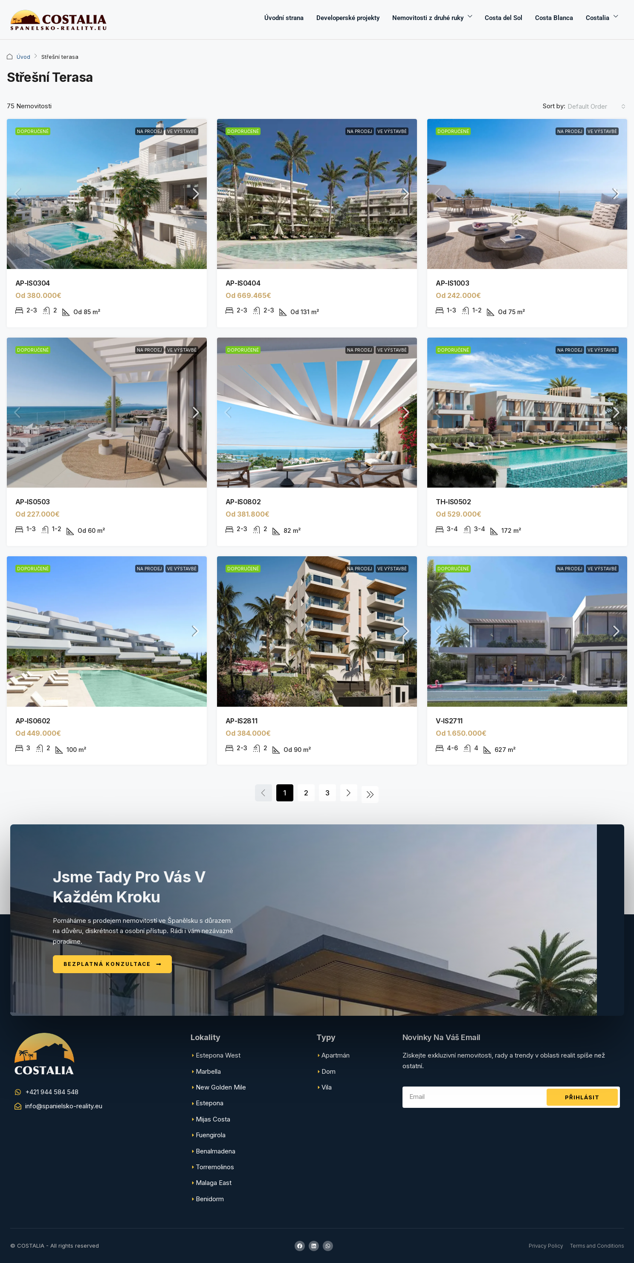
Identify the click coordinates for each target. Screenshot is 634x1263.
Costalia (597, 18)
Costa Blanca (554, 18)
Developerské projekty (347, 18)
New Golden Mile (221, 1087)
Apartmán (335, 1055)
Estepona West (218, 1055)
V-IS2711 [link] (449, 721)
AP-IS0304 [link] (32, 283)
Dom (328, 1071)
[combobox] (596, 107)
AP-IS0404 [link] (243, 283)
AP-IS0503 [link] (32, 501)
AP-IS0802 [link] (243, 501)
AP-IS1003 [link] (452, 283)
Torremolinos (215, 1167)
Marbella (208, 1071)
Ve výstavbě (182, 131)
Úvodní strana (284, 18)
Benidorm (210, 1199)
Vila (326, 1087)
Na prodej (149, 131)
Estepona (209, 1103)
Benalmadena (215, 1151)
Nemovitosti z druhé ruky (427, 18)
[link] (107, 194)
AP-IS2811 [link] (241, 721)
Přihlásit (582, 1097)
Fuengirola (211, 1135)
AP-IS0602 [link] (32, 721)
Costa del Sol (503, 18)
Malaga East (214, 1183)
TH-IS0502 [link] (453, 501)
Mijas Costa (213, 1119)
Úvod (23, 56)
